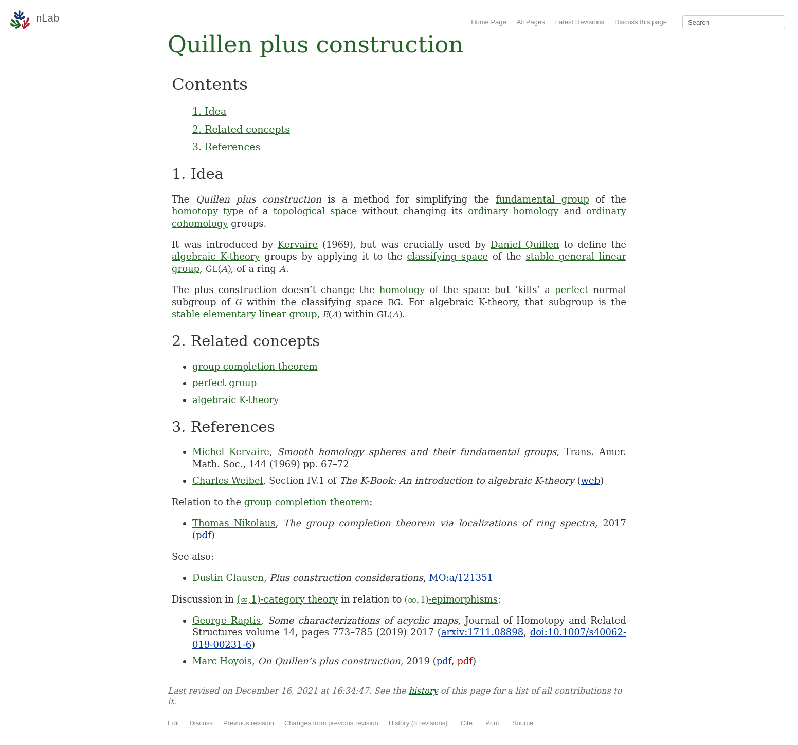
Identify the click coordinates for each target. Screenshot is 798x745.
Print (492, 723)
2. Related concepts (241, 129)
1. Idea (209, 111)
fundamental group (542, 199)
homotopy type (208, 211)
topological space (315, 211)
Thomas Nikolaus (234, 523)
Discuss (201, 723)
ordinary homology (513, 211)
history (423, 691)
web (591, 480)
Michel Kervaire (230, 451)
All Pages (531, 22)
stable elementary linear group (244, 313)
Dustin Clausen (228, 577)
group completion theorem (255, 366)
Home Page (488, 22)
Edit (173, 723)
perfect (571, 289)
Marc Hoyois (222, 661)
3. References (226, 146)
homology (402, 289)
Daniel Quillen (525, 244)
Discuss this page (640, 22)
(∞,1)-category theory (287, 599)
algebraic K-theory (216, 256)
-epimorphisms (451, 599)
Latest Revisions (579, 22)
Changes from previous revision (331, 723)
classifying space (447, 256)
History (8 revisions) (418, 723)
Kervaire (298, 244)
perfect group (224, 382)
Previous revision (248, 723)
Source (522, 723)
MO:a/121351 (461, 577)
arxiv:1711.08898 (482, 632)
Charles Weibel (227, 480)
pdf (203, 535)
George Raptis (226, 620)
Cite (467, 723)
